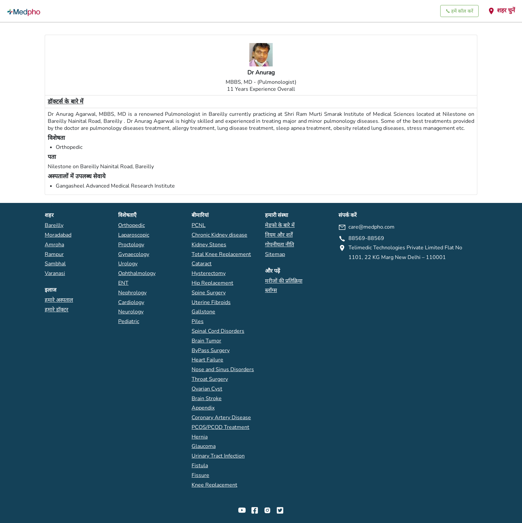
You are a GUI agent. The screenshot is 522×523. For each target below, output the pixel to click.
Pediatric (128, 321)
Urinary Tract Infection (218, 456)
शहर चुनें (501, 10)
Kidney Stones (209, 244)
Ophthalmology (137, 273)
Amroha (54, 244)
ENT (123, 283)
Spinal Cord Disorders (218, 331)
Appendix (203, 408)
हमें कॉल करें (459, 11)
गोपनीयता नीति (279, 244)
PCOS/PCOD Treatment (220, 427)
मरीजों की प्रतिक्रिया (283, 281)
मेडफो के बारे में (280, 225)
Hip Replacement (212, 283)
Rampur (54, 254)
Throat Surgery (210, 379)
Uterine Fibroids (211, 302)
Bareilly (54, 225)
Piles (198, 321)
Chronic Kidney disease (219, 235)
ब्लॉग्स (271, 290)
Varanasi (55, 273)
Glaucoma (204, 446)
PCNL (199, 225)
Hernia (200, 437)
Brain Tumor (206, 340)
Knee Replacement (214, 485)
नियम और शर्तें (279, 235)
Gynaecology (133, 254)
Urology (128, 263)
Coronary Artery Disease (221, 417)
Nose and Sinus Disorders (223, 369)
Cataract (202, 263)
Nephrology (132, 292)
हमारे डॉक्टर (56, 309)
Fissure (200, 475)
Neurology (131, 311)
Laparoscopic (133, 235)
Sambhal (55, 263)
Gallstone (203, 311)
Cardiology (131, 302)
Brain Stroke (207, 398)
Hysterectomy (209, 273)
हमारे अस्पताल (59, 300)
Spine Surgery (209, 292)
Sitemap (275, 254)
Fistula (200, 465)
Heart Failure (207, 359)
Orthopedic (131, 225)
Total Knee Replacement (221, 254)
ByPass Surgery (211, 350)
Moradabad (58, 235)
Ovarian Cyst (207, 389)
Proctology (131, 244)
